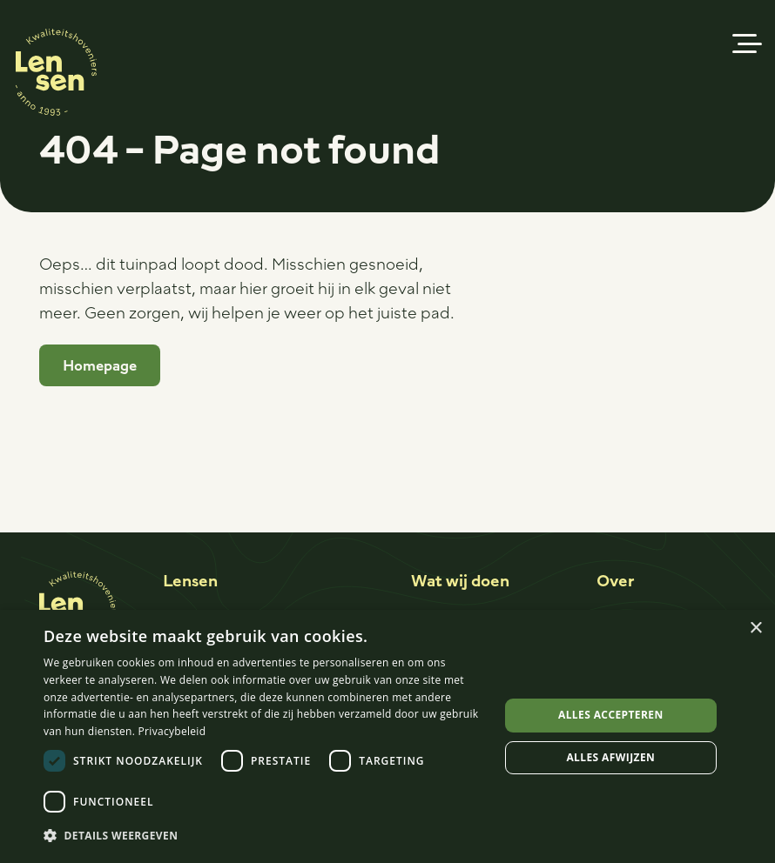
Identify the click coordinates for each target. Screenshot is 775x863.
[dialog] (387, 736)
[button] (747, 43)
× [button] (755, 628)
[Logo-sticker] (56, 72)
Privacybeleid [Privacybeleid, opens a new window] (172, 731)
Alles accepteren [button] (611, 714)
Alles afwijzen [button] (610, 757)
